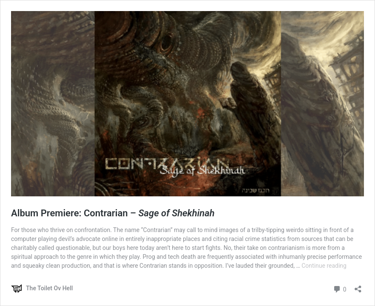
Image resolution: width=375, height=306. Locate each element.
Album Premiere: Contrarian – (113, 213)
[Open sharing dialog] (358, 286)
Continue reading (324, 265)
